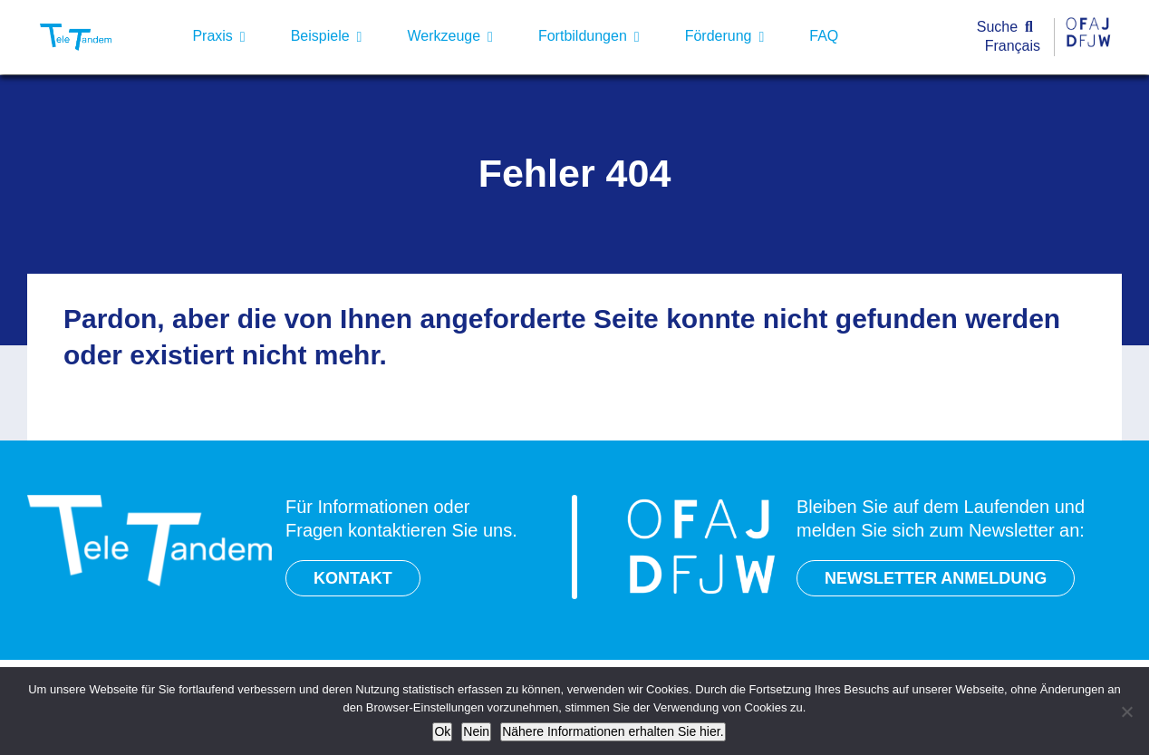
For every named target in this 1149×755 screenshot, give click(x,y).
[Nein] (1126, 711)
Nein (476, 731)
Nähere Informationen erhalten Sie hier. (612, 731)
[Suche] (1009, 27)
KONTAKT (353, 578)
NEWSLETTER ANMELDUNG (936, 578)
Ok (442, 731)
